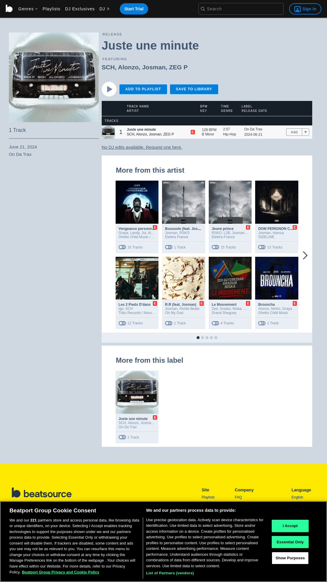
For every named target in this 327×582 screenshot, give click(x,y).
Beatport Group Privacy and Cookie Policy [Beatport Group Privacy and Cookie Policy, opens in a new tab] (60, 572)
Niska (237, 309)
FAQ (238, 497)
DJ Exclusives (80, 8)
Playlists (51, 8)
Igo (121, 309)
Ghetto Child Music (273, 313)
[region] (163, 541)
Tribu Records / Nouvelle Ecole (143, 313)
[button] (108, 132)
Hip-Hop (229, 134)
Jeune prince (223, 229)
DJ (104, 8)
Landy (135, 233)
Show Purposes (290, 558)
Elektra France (176, 237)
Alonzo (128, 67)
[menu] (26, 8)
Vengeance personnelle (138, 229)
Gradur (225, 309)
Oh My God (174, 313)
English (297, 497)
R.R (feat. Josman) (180, 305)
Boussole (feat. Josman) (185, 229)
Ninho (275, 309)
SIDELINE (266, 237)
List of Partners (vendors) (170, 573)
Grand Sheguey (224, 313)
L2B (227, 233)
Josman (154, 67)
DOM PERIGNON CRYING (279, 229)
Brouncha (266, 305)
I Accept (290, 526)
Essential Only (290, 542)
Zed (215, 309)
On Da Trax (253, 129)
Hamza (278, 233)
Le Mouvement (224, 305)
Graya (123, 233)
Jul (144, 233)
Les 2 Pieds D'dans (135, 305)
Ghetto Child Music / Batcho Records (148, 237)
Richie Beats (189, 309)
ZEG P (178, 67)
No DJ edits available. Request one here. (142, 147)
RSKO (184, 233)
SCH (108, 67)
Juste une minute (133, 419)
